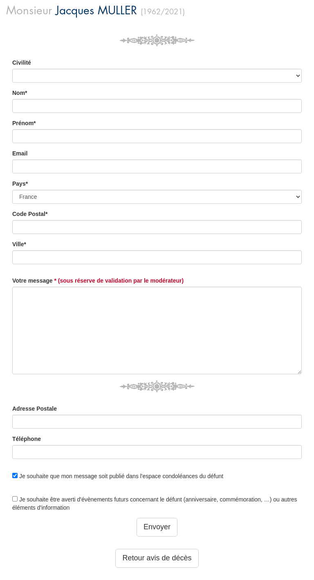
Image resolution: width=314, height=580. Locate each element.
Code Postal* (29, 214)
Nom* (19, 93)
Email (19, 153)
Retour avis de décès (156, 558)
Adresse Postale (34, 408)
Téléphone (26, 439)
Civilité (21, 62)
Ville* (19, 244)
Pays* (20, 183)
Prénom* (24, 123)
